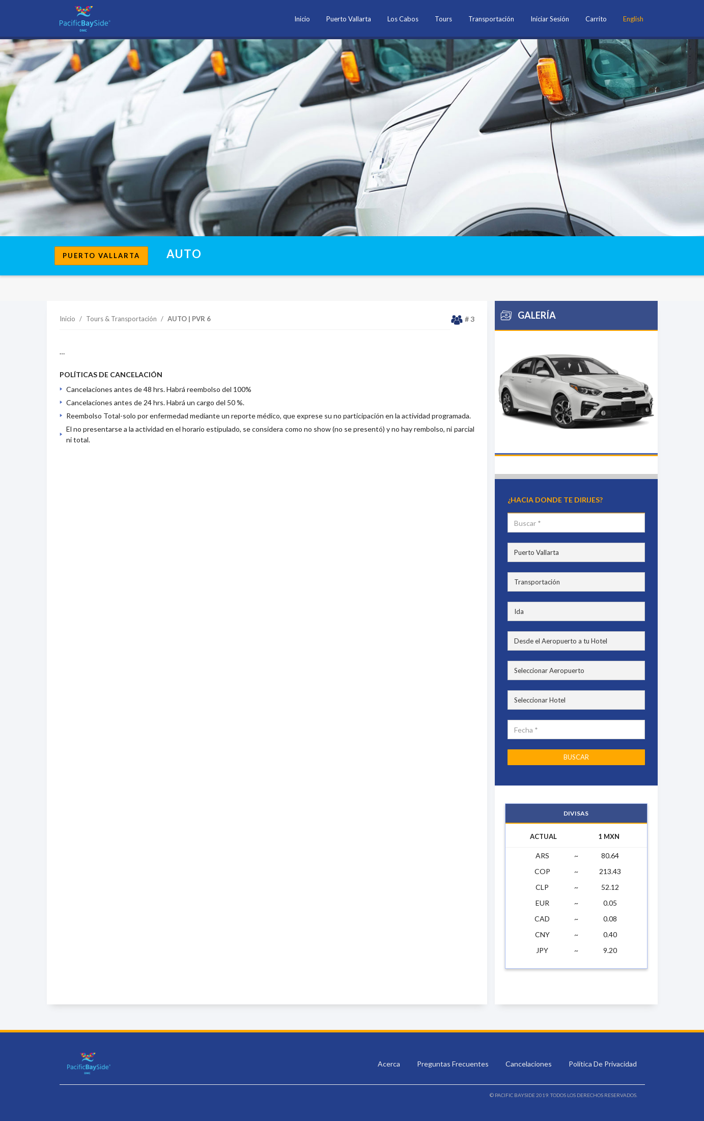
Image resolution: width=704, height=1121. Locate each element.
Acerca (390, 1063)
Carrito (596, 19)
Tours (443, 19)
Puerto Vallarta (348, 19)
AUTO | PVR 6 (189, 319)
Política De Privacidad (603, 1063)
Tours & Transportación (121, 319)
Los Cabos (402, 19)
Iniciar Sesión (549, 19)
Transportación (491, 19)
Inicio (302, 19)
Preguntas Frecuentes (453, 1063)
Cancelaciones (529, 1063)
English (633, 19)
